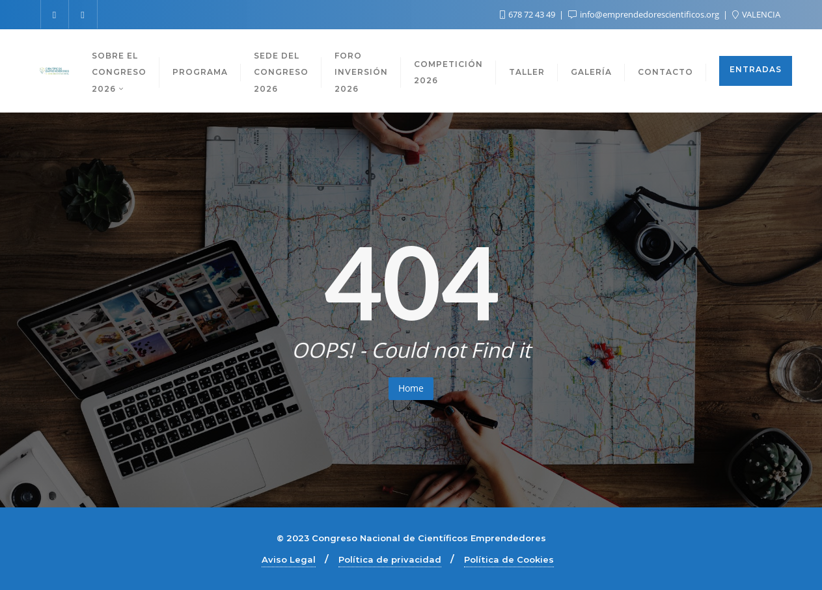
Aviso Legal (289, 559)
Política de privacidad (389, 559)
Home (411, 388)
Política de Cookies (509, 559)
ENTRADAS (756, 69)
